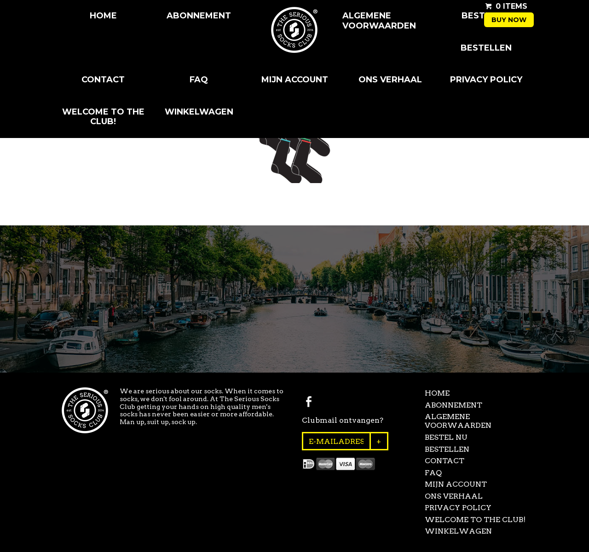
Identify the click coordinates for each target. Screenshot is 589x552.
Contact (103, 80)
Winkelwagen (199, 112)
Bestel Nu (446, 437)
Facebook (309, 401)
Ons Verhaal (390, 80)
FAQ (199, 80)
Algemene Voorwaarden (379, 21)
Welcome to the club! (103, 117)
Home (103, 16)
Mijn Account (294, 80)
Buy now (508, 20)
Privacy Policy (486, 80)
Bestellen (486, 48)
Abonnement (199, 16)
